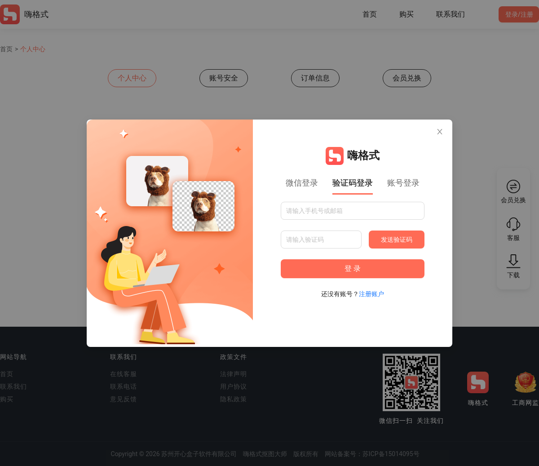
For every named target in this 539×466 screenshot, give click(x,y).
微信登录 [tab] (302, 182)
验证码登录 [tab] (352, 182)
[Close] (440, 132)
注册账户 (371, 293)
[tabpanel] (352, 250)
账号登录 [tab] (403, 182)
